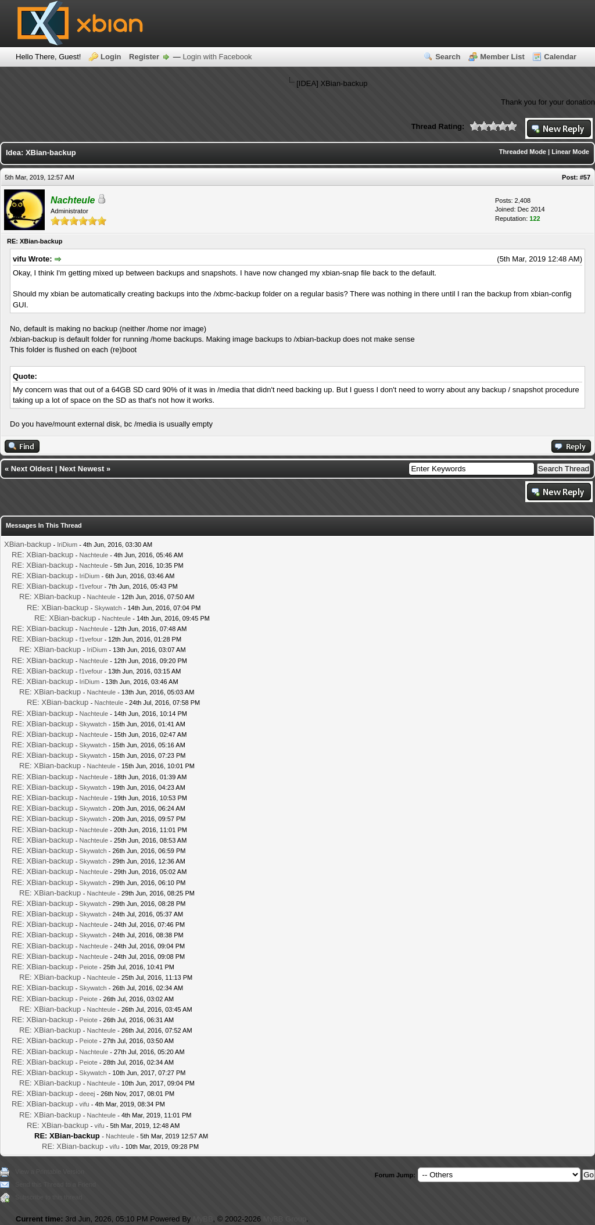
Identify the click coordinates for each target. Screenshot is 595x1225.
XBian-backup (27, 544)
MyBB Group (284, 1219)
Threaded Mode (522, 151)
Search (447, 56)
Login (111, 56)
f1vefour (91, 586)
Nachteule (94, 554)
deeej (87, 1093)
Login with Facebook (217, 56)
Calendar (560, 56)
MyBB (203, 1219)
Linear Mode (570, 151)
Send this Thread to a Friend (55, 1184)
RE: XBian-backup (42, 554)
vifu (84, 1104)
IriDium (67, 544)
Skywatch (108, 607)
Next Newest (81, 468)
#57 (585, 177)
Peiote (89, 966)
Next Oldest (32, 468)
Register (144, 56)
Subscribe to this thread (49, 1197)
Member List (502, 56)
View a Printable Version (49, 1171)
